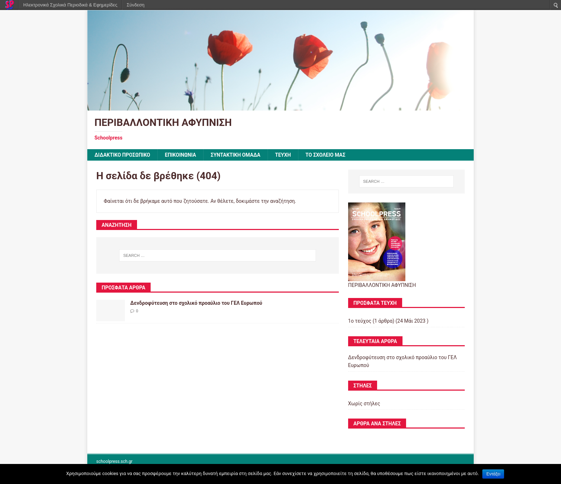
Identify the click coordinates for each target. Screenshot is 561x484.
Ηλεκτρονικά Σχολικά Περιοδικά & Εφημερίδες (70, 5)
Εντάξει (493, 473)
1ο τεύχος (359, 321)
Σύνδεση (136, 5)
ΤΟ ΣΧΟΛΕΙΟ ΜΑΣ (326, 155)
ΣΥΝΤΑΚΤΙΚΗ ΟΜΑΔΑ (235, 155)
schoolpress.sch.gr (114, 461)
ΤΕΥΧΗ (283, 155)
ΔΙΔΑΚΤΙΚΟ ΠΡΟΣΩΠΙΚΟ (122, 155)
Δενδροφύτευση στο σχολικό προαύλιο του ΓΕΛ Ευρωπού (196, 303)
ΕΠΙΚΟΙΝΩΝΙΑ (180, 155)
